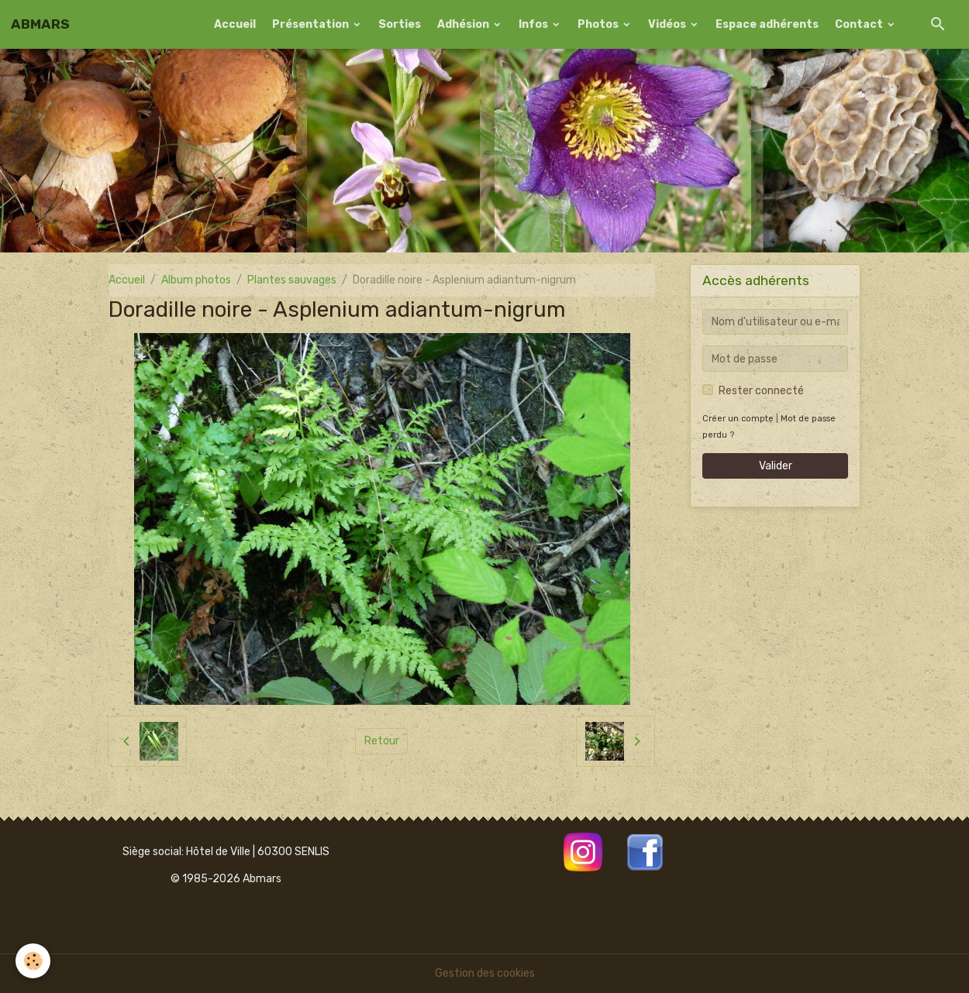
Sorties (399, 24)
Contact (860, 24)
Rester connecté (761, 390)
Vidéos (668, 24)
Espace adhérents (767, 24)
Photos (599, 24)
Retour (381, 740)
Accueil (235, 24)
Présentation (311, 24)
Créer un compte (738, 419)
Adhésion (464, 24)
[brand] (40, 24)
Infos (534, 24)
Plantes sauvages (291, 280)
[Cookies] (33, 960)
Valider (775, 465)
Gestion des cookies (485, 973)
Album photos (196, 280)
